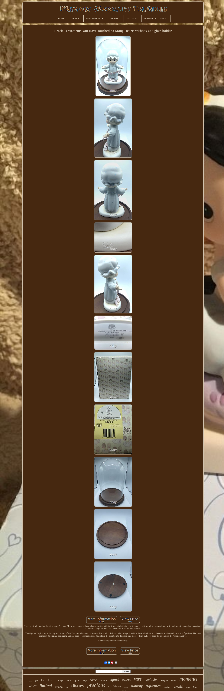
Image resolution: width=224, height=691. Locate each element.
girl (67, 687)
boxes (126, 687)
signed (114, 680)
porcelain (40, 680)
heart (195, 687)
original (164, 680)
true (50, 680)
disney (77, 685)
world (188, 687)
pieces (103, 680)
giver (77, 680)
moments (188, 679)
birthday (59, 687)
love (33, 685)
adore (173, 680)
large (85, 680)
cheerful (178, 686)
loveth (126, 680)
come (93, 680)
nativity (137, 686)
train (69, 680)
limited (46, 685)
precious (96, 685)
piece (30, 681)
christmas (114, 686)
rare (138, 679)
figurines (153, 686)
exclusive (151, 680)
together (167, 687)
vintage (59, 680)
